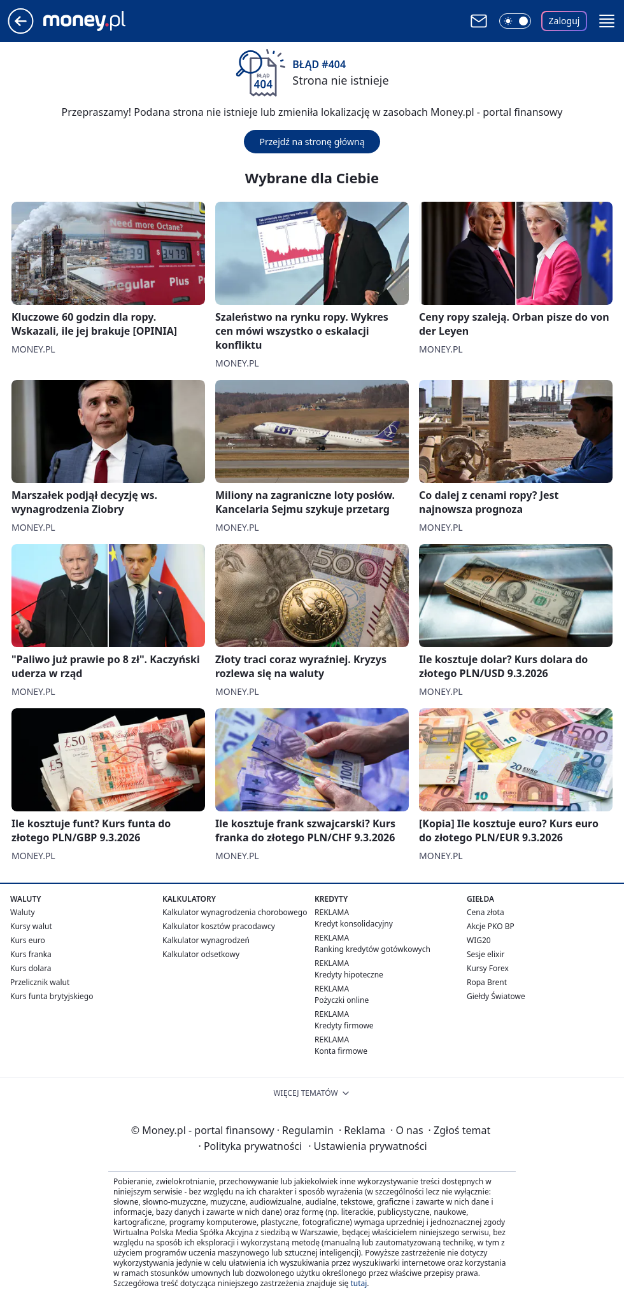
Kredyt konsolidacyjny (354, 923)
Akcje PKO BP (490, 926)
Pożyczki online (342, 1000)
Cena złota (485, 912)
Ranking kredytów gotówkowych (372, 949)
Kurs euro (27, 940)
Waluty (22, 912)
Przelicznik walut (39, 982)
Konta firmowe (341, 1051)
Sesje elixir (485, 954)
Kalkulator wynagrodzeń (206, 940)
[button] (607, 21)
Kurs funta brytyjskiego (51, 996)
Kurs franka (31, 954)
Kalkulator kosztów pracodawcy (218, 926)
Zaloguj (564, 21)
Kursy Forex (488, 968)
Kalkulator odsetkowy (200, 954)
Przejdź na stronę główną (311, 142)
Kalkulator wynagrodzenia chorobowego (234, 912)
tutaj (358, 1283)
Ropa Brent (487, 982)
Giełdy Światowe (496, 996)
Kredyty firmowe (344, 1025)
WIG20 (479, 940)
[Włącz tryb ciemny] (515, 21)
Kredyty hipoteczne (349, 974)
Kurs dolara (31, 968)
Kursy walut (31, 926)
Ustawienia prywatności (367, 1146)
